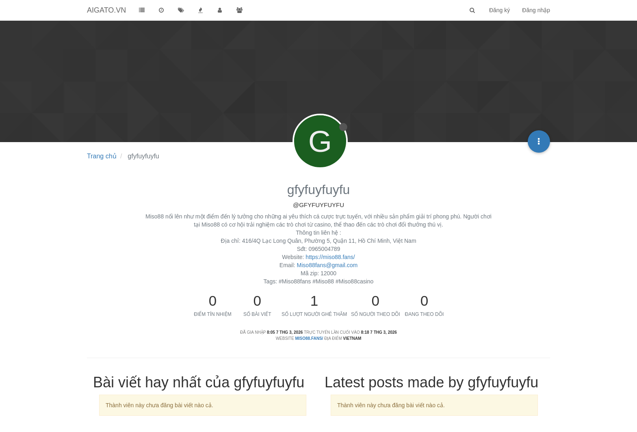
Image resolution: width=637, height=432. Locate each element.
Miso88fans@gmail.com (327, 265)
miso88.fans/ (309, 338)
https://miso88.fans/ (330, 257)
